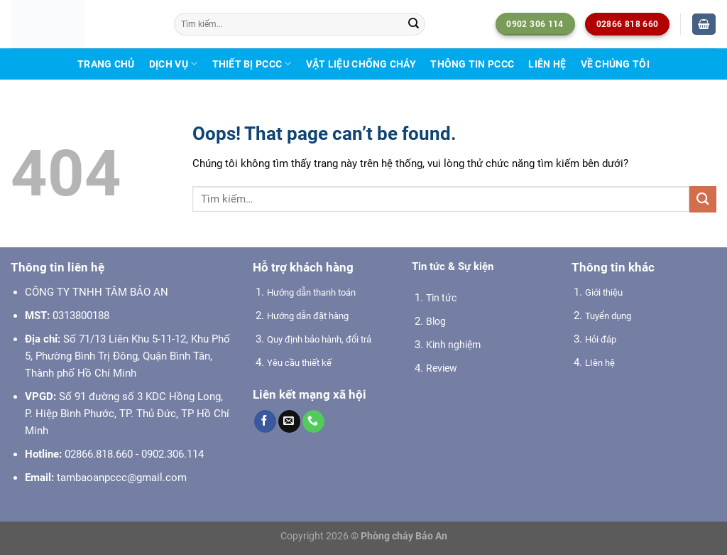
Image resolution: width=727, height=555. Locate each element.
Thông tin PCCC (472, 64)
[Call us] (313, 421)
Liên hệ (547, 64)
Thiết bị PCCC (252, 63)
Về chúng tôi (615, 64)
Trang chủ (105, 64)
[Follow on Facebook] (265, 421)
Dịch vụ (173, 63)
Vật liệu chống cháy (361, 64)
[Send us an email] (289, 421)
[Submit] (413, 24)
